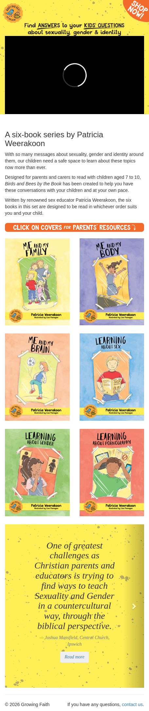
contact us (132, 704)
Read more (74, 656)
